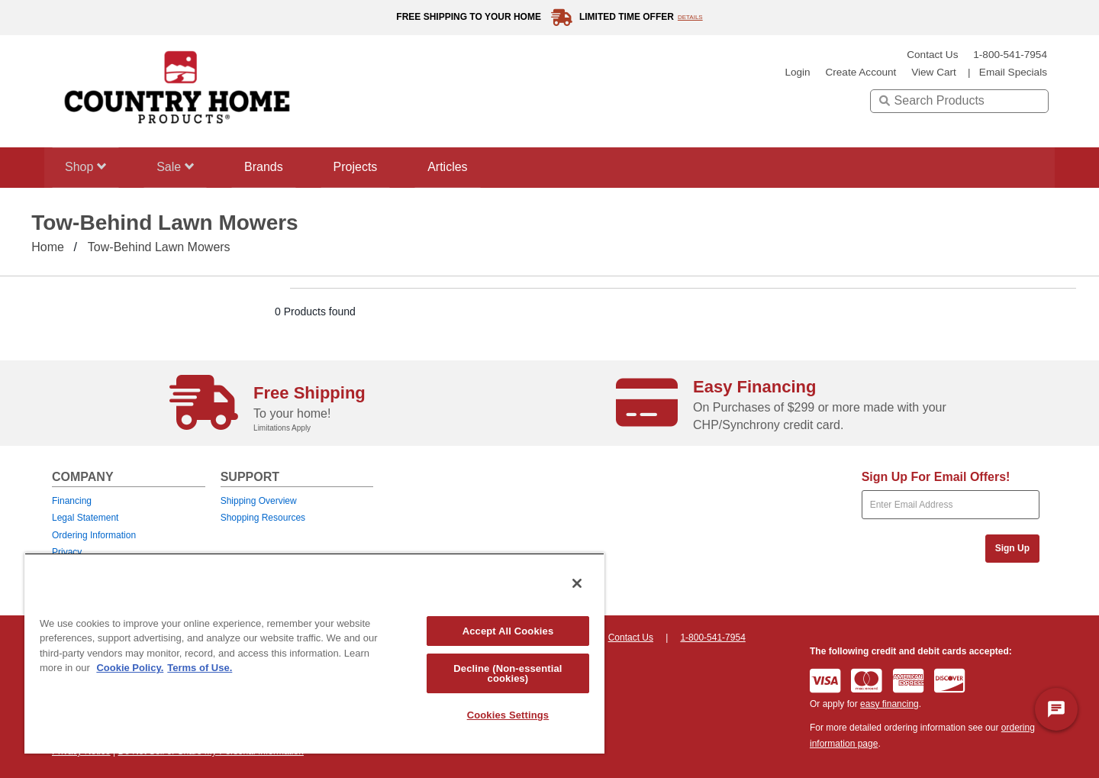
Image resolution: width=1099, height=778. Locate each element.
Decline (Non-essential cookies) (507, 673)
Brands (275, 166)
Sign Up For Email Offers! (936, 476)
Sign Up (1012, 548)
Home (47, 247)
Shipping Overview (259, 501)
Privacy (67, 552)
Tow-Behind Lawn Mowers (159, 247)
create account (860, 72)
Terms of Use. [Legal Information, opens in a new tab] (199, 667)
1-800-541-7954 (1010, 54)
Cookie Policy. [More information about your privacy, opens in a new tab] (129, 667)
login (797, 72)
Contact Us (932, 54)
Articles (469, 166)
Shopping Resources (263, 517)
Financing (72, 501)
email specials (1013, 72)
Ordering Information (94, 535)
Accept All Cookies (508, 631)
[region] (314, 653)
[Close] (577, 583)
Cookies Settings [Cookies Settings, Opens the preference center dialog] (508, 715)
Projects (372, 166)
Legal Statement (85, 517)
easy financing (889, 704)
